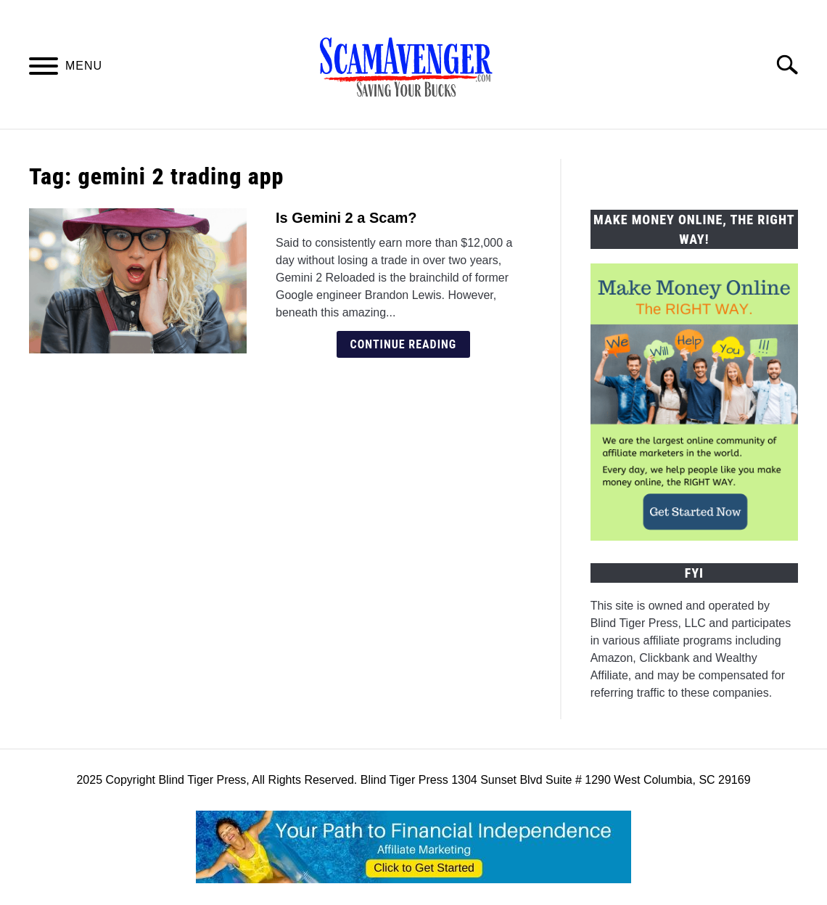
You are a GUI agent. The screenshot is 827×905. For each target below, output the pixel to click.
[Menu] (44, 68)
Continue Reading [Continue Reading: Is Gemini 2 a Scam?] (403, 344)
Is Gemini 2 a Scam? (346, 218)
